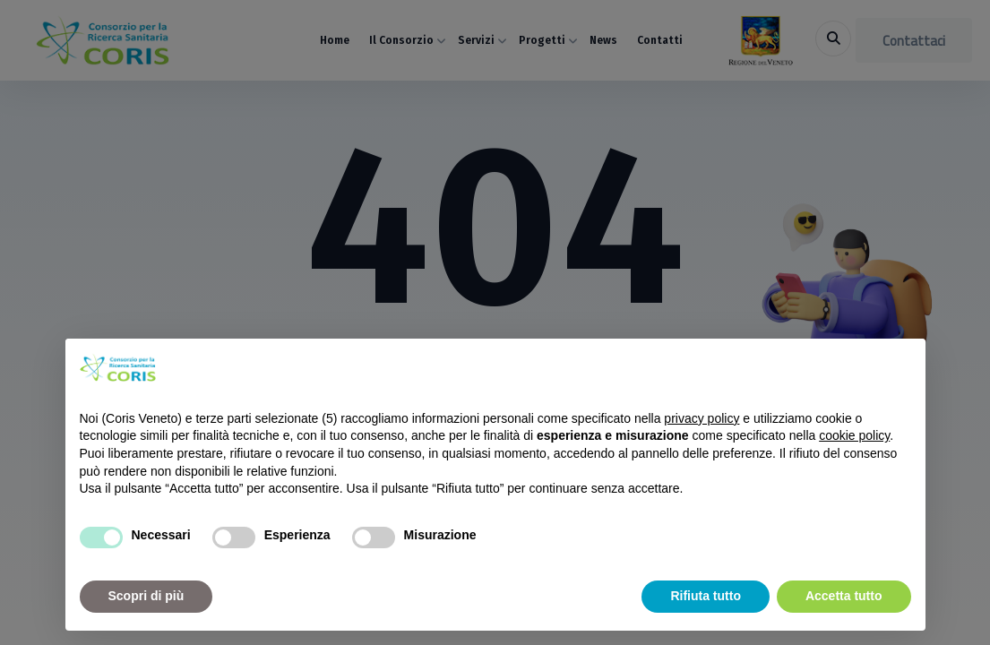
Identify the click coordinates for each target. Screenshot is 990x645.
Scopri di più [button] (146, 596)
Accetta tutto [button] (843, 596)
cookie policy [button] (854, 435)
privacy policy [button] (701, 418)
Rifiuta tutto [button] (705, 596)
